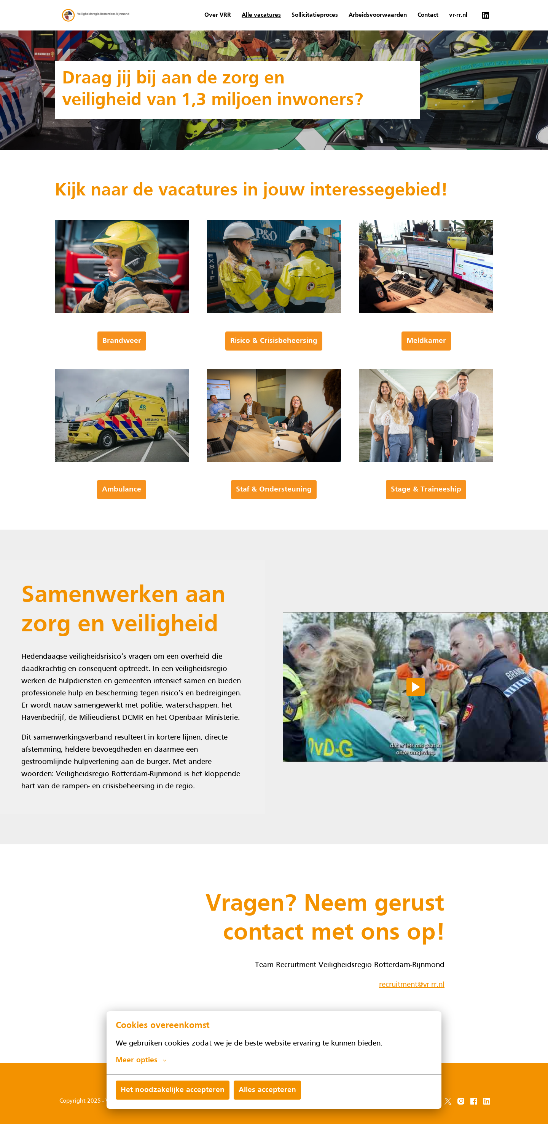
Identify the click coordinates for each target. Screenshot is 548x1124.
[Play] (415, 713)
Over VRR (217, 15)
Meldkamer (426, 366)
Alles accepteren (267, 1090)
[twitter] (447, 1101)
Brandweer (121, 366)
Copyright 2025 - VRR (87, 1101)
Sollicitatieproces (315, 15)
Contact (427, 15)
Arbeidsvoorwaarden (378, 15)
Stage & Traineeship (426, 515)
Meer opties (141, 1060)
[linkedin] (485, 15)
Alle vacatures (261, 15)
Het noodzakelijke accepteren (173, 1090)
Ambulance (121, 515)
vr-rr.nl (458, 15)
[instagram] (460, 1101)
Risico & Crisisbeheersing (273, 366)
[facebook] (473, 1101)
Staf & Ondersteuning (274, 515)
